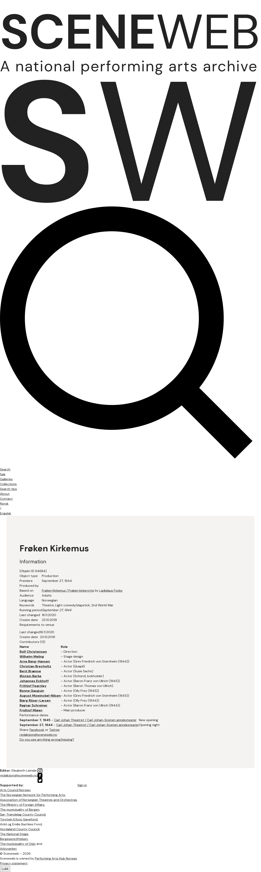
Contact (6, 499)
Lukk (5, 869)
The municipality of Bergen (19, 809)
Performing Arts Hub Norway (56, 858)
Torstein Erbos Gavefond (19, 819)
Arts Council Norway (15, 790)
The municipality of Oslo (18, 844)
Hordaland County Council (19, 829)
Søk (3, 474)
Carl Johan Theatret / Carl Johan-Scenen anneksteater (95, 720)
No (4, 503)
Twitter (54, 730)
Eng (5, 513)
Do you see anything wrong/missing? (47, 739)
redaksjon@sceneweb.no (38, 735)
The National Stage (14, 834)
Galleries (6, 479)
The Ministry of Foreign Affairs (22, 805)
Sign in (82, 785)
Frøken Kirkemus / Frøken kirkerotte (68, 590)
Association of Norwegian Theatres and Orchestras (38, 800)
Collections (8, 484)
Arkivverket (8, 849)
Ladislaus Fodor (111, 590)
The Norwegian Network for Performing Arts (32, 795)
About (5, 494)
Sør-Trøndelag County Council (22, 814)
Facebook (37, 730)
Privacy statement (14, 863)
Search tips (8, 489)
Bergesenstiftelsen (14, 839)
